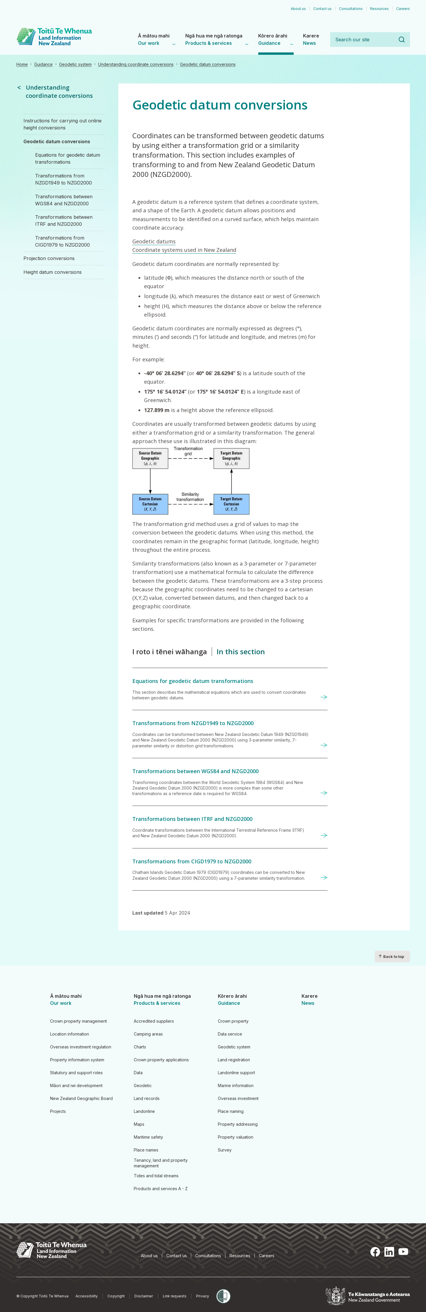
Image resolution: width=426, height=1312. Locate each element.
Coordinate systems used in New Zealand (184, 249)
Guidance (43, 64)
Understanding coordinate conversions (136, 64)
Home (22, 64)
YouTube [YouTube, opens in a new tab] (403, 1251)
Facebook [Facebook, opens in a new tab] (375, 1251)
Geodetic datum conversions (208, 64)
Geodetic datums (154, 241)
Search (402, 39)
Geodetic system (75, 64)
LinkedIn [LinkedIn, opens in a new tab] (389, 1251)
